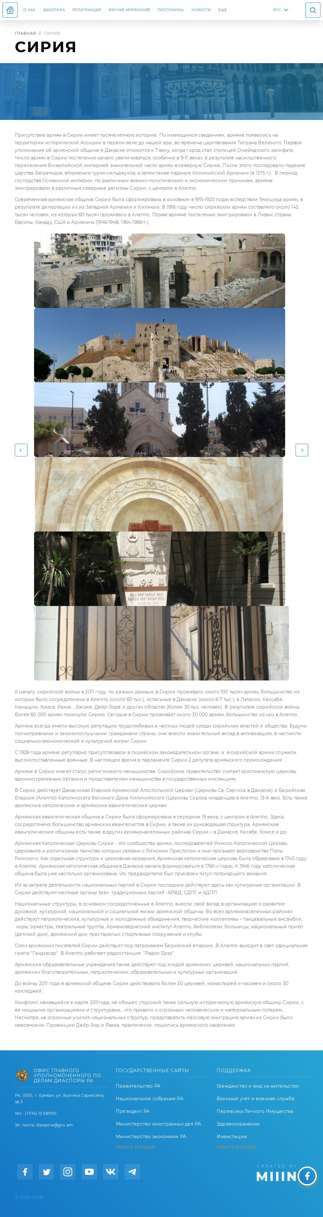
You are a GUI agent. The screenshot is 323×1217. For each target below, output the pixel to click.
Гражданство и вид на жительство (258, 1086)
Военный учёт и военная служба (255, 1098)
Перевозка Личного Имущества (255, 1111)
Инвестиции (232, 1136)
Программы (171, 10)
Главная (25, 33)
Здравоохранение (238, 1124)
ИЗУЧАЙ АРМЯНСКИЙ (129, 10)
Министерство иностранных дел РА (158, 1124)
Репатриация (87, 10)
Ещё (222, 10)
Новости (201, 10)
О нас (29, 10)
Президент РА (133, 1111)
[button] (21, 450)
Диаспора (54, 10)
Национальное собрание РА (149, 1098)
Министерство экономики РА (151, 1136)
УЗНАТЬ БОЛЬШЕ (135, 1147)
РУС (277, 10)
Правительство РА (138, 1086)
